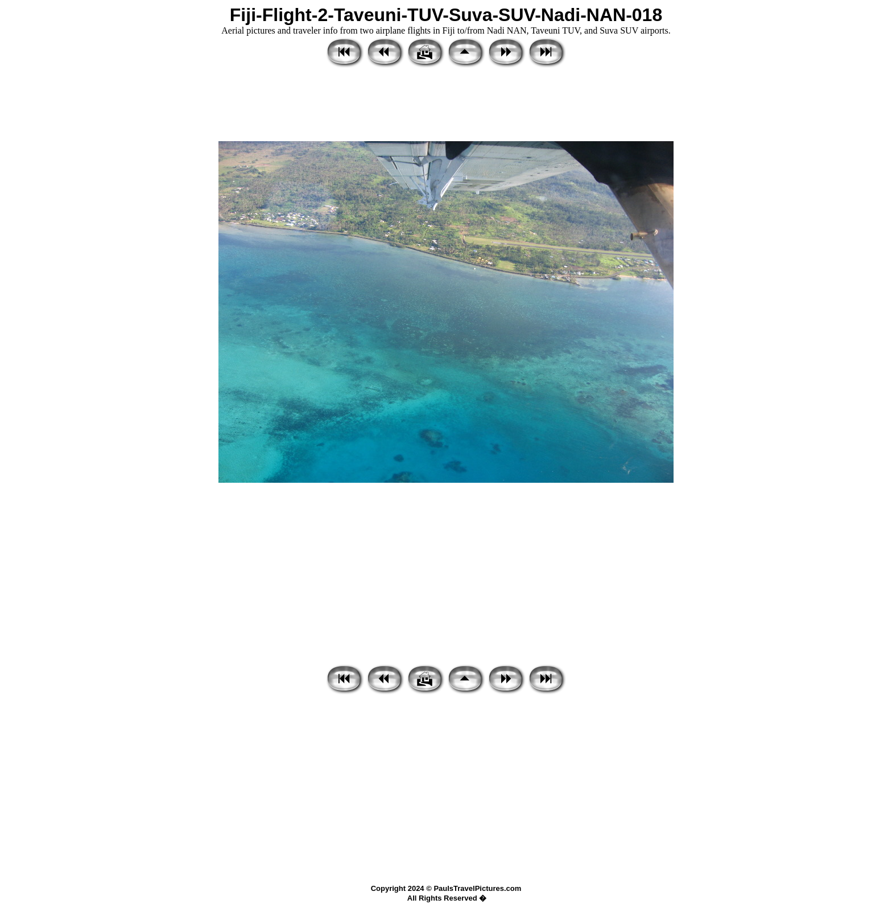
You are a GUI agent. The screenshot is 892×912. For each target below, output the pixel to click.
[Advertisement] (446, 105)
